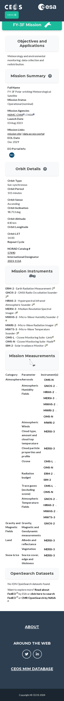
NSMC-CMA (15, 114)
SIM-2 (47, 479)
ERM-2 (48, 473)
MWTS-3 (49, 517)
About (32, 627)
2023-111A (14, 260)
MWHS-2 (49, 404)
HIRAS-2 (49, 392)
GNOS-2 (49, 385)
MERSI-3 (49, 398)
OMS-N (49, 379)
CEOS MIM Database (32, 668)
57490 (11, 252)
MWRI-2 (49, 410)
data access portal (33, 133)
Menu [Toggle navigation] (11, 15)
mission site (14, 133)
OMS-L (48, 461)
